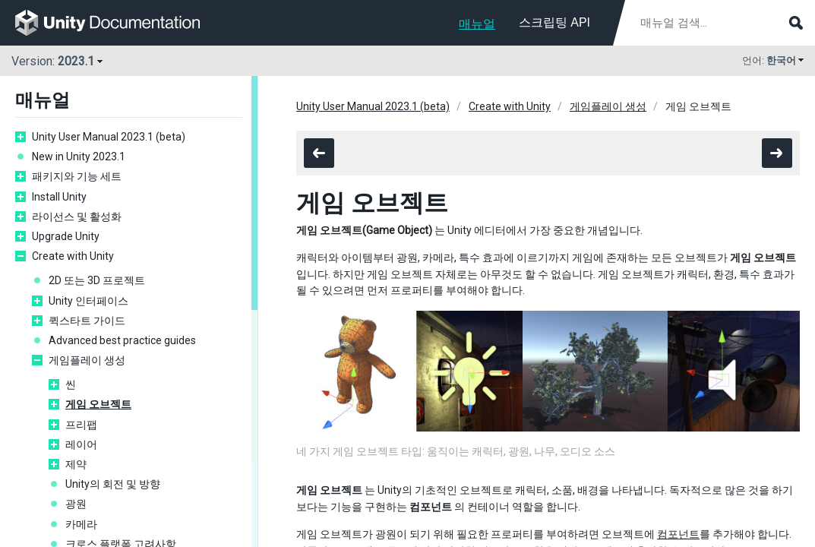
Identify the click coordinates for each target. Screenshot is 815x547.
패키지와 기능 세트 (77, 176)
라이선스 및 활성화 (77, 216)
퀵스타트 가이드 (87, 321)
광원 (76, 504)
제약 (76, 464)
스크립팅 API (554, 22)
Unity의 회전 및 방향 (112, 484)
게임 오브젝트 (98, 404)
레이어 (81, 444)
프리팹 (81, 425)
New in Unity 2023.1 (78, 156)
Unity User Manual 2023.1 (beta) (108, 137)
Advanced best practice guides (122, 340)
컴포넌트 (678, 534)
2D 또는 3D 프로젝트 (97, 280)
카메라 (81, 524)
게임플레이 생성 (87, 360)
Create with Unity (73, 256)
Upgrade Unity (66, 236)
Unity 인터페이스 (88, 301)
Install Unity (59, 197)
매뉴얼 (477, 23)
